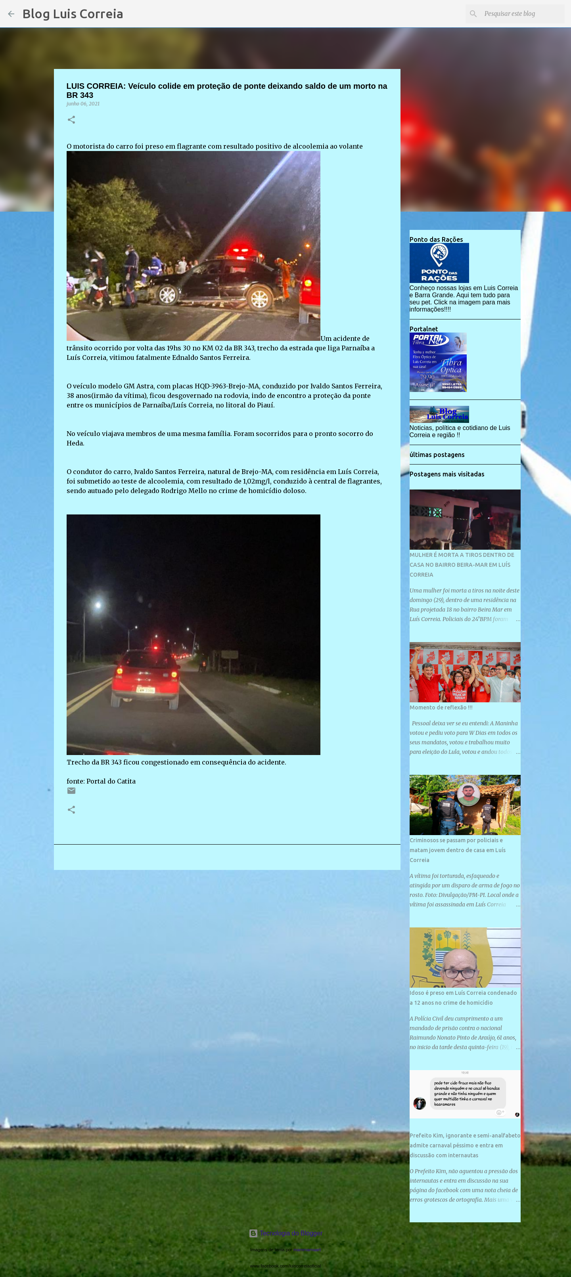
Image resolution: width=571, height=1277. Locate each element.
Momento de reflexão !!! (441, 707)
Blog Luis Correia (72, 13)
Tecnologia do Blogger (286, 1233)
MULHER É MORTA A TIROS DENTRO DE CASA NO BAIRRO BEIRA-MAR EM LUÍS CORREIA (462, 565)
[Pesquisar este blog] (523, 13)
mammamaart (307, 1249)
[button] (71, 120)
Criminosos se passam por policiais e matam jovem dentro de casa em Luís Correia (458, 850)
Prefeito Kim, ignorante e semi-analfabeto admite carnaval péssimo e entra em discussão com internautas (465, 1145)
